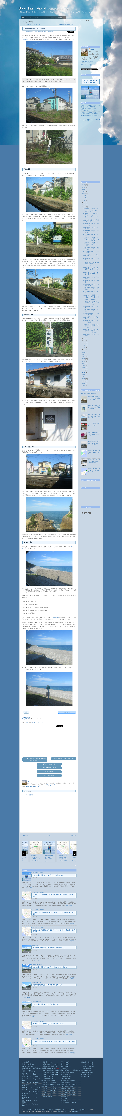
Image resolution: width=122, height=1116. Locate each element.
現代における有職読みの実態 (88, 393)
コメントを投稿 (28, 795)
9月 (84, 202)
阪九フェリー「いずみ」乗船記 (30, 1082)
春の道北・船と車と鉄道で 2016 (50, 1072)
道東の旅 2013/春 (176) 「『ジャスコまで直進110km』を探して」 (94, 398)
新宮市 (46, 31)
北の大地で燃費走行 (36, 945)
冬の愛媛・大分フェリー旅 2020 (50, 1064)
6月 (84, 338)
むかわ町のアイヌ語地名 (37, 892)
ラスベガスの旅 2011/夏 (87, 1064)
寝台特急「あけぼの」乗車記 (68, 1094)
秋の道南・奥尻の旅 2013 (48, 1080)
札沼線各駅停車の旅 (66, 1082)
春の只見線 (64, 1098)
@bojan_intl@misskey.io (52, 785)
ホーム (24, 17)
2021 (83, 352)
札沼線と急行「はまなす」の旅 (69, 1084)
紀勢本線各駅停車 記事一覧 (49, 768)
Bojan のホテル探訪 (86, 1070)
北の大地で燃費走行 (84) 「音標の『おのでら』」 (49, 948)
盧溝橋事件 (56, 617)
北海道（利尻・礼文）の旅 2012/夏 (51, 1084)
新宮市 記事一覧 (49, 771)
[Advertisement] (49, 742)
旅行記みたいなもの (86, 1074)
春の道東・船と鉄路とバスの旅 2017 (51, 1070)
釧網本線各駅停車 (65, 1066)
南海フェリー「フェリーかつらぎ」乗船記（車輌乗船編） (94, 461)
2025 (83, 187)
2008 (83, 381)
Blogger (60, 1111)
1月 (84, 349)
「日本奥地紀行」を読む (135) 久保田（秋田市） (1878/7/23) (91, 264)
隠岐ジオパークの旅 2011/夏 (49, 1086)
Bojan (92, 49)
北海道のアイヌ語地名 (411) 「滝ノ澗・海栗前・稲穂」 (94, 470)
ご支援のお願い (75, 1111)
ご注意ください (48, 17)
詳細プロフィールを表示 (87, 65)
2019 (83, 356)
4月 (84, 342)
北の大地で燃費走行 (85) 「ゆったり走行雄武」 (48, 875)
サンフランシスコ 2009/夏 (87, 1066)
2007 (83, 383)
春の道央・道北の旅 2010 (48, 1092)
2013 (83, 370)
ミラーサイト (66, 1111)
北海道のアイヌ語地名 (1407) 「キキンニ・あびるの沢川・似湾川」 (90, 109)
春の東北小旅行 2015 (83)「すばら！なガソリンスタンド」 (93, 443)
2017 (83, 361)
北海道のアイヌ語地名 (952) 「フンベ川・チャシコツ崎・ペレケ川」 (90, 274)
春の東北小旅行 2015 (47, 1076)
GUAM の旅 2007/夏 (86, 1068)
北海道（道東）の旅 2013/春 (49, 1082)
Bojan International (33, 8)
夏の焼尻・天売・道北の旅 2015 (50, 1074)
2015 (83, 365)
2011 (83, 374)
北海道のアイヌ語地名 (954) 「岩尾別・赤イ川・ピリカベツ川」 (91, 244)
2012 (83, 372)
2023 (83, 191)
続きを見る (29, 887)
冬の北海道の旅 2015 (47, 1078)
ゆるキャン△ (85, 1109)
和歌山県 (50, 31)
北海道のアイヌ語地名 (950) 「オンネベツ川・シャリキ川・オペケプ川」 (91, 303)
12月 (85, 195)
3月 (84, 345)
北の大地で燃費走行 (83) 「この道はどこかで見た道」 (50, 967)
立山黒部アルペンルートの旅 (68, 1102)
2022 (83, 193)
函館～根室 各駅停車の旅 (67, 1090)
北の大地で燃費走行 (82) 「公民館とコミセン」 (48, 985)
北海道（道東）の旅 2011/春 (49, 1088)
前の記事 (26, 712)
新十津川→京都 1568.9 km (68, 1080)
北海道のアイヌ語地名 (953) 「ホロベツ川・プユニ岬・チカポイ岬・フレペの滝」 (91, 269)
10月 (85, 200)
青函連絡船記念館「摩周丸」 (68, 1092)
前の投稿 (25, 835)
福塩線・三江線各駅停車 (67, 1072)
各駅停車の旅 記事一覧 (49, 764)
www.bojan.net (26, 717)
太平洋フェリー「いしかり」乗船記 (31, 1087)
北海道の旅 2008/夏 (47, 1096)
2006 (83, 385)
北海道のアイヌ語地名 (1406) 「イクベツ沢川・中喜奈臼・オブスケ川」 (90, 113)
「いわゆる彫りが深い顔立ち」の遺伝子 (94, 424)
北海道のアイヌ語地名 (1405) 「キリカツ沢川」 (48, 1024)
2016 (83, 363)
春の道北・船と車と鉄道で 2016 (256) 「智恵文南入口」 (94, 416)
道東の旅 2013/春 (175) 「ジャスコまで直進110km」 (94, 434)
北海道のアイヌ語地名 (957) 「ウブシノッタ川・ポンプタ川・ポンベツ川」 (91, 210)
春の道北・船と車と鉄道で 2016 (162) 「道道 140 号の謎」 (94, 407)
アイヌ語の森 (25, 1062)
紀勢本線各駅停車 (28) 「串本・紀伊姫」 (90, 321)
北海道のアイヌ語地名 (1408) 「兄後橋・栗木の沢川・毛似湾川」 (90, 106)
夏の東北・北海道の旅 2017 (49, 1068)
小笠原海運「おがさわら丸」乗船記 (31, 1068)
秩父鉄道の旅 (64, 1100)
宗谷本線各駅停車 (65, 1076)
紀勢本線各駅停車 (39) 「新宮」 (67, 24)
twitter (46, 1109)
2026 (83, 185)
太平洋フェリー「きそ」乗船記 (30, 1089)
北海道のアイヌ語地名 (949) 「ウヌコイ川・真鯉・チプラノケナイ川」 (91, 326)
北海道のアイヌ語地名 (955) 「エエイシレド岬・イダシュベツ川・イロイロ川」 (91, 239)
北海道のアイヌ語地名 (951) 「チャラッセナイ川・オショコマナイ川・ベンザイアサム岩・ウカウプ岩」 (91, 297)
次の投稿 (73, 835)
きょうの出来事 (85, 1076)
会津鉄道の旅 (64, 1096)
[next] (74, 853)
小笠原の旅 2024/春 (47, 1062)
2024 (83, 189)
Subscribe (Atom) (76, 1109)
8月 (84, 204)
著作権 (56, 1109)
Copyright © (25, 719)
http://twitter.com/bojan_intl (32, 786)
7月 (84, 206)
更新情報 (51, 1109)
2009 (83, 379)
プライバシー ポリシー (65, 1109)
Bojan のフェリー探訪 (28, 1066)
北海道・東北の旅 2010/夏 (48, 1090)
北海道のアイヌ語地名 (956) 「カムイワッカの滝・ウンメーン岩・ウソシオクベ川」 (91, 215)
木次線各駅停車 (65, 1068)
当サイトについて (35, 17)
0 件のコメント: (42, 722)
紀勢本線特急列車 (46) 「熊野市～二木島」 (91, 220)
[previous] (24, 853)
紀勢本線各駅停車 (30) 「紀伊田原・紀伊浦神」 (91, 314)
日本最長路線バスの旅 (67, 1086)
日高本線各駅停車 (65, 1062)
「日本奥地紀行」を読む (87, 1072)
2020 (83, 354)
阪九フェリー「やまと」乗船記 (30, 1077)
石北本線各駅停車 (65, 1064)
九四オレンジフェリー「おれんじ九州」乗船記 (28, 1070)
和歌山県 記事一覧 (49, 775)
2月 (84, 347)
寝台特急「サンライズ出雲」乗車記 (70, 1070)
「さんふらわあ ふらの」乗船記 (30, 1091)
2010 (83, 376)
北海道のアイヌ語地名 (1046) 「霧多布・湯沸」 (94, 452)
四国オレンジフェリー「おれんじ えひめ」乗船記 (29, 1074)
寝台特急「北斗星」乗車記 (68, 1088)
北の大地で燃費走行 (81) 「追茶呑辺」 (45, 1004)
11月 (85, 198)
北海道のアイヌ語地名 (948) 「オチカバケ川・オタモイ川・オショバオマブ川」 (91, 331)
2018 (83, 359)
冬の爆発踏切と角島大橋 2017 (49, 1066)
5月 (84, 340)
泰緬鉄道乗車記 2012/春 (87, 1062)
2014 (83, 367)
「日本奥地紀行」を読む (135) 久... (32, 24)
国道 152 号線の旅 (46, 1094)
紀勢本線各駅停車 (38, 31)
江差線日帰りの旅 (65, 1078)
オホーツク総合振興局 (37, 872)
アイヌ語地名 (60, 17)
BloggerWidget (73, 1053)
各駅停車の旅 (29, 31)
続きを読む (67, 712)
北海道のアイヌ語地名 (28, 1064)
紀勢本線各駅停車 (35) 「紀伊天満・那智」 (91, 285)
